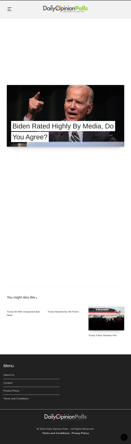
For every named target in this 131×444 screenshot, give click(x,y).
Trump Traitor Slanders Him (103, 335)
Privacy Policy (11, 390)
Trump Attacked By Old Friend (63, 311)
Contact (8, 383)
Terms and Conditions (16, 398)
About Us (8, 375)
